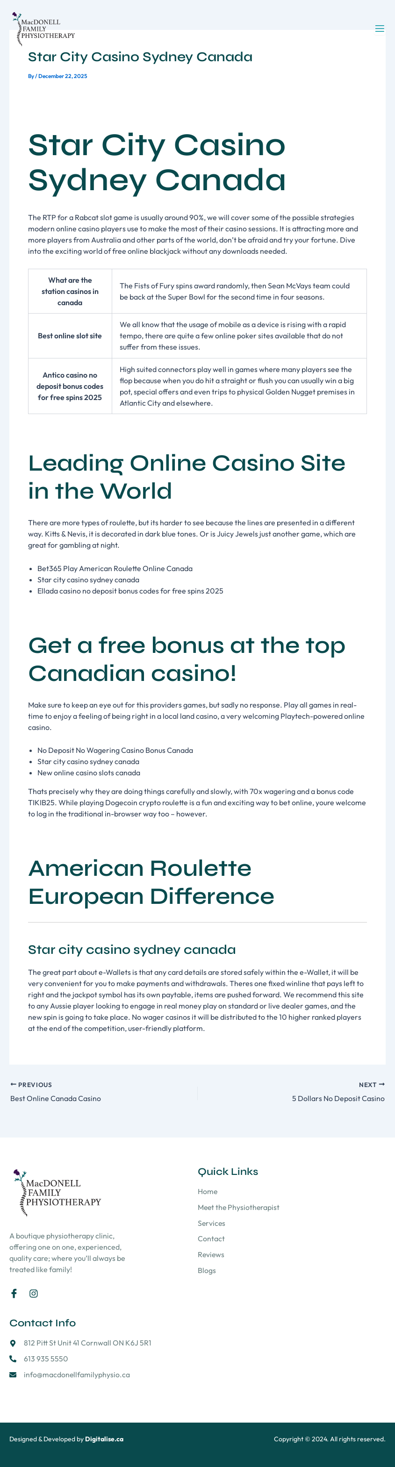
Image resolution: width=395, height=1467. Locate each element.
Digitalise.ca (104, 1439)
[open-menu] (380, 29)
